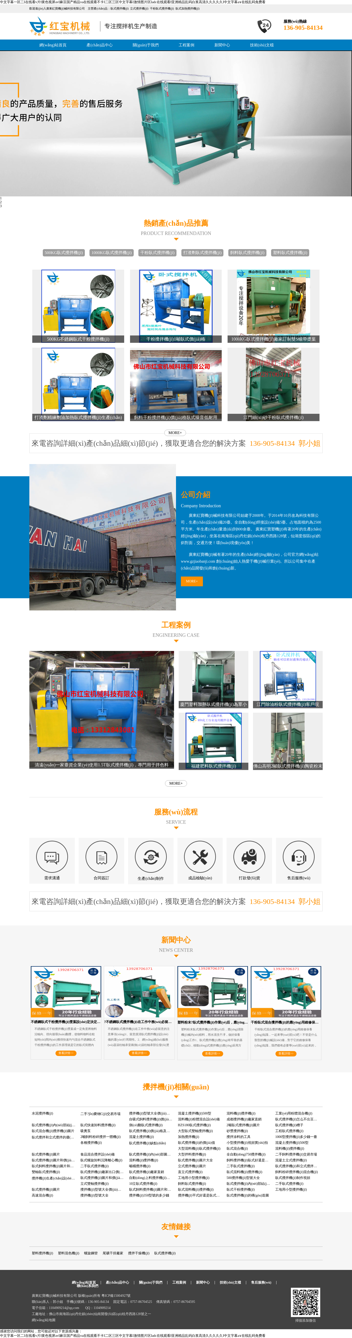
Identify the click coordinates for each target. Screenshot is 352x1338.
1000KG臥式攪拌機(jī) (111, 252)
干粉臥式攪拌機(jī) (157, 252)
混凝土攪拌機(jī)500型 (194, 1113)
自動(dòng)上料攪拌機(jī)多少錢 (152, 1178)
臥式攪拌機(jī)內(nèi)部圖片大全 (153, 1154)
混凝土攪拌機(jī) (141, 1137)
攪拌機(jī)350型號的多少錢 (149, 1195)
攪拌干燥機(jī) (138, 1253)
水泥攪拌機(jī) (42, 1113)
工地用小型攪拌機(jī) (193, 1178)
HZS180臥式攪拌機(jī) (194, 1125)
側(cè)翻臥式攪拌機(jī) (146, 1125)
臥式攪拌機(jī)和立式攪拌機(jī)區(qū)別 (304, 1166)
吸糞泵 (85, 1131)
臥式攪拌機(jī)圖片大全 (195, 1160)
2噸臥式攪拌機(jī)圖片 (243, 1125)
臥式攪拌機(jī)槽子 (289, 1125)
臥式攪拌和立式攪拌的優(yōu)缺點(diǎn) (62, 1137)
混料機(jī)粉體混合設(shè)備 (199, 1119)
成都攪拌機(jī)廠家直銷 (244, 1119)
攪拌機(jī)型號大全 (94, 1195)
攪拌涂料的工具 (239, 1137)
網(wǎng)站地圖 (43, 1320)
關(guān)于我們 (146, 45)
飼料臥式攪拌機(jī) (247, 252)
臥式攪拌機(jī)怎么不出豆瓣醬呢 (299, 1119)
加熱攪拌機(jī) (188, 1137)
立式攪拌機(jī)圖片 (192, 1166)
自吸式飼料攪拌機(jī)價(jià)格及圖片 (156, 1119)
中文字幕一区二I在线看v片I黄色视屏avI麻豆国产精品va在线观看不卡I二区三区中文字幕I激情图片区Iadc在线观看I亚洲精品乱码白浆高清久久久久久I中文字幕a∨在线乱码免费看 (132, 2)
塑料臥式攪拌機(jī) (290, 252)
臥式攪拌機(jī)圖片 (46, 1154)
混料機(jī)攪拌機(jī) (241, 1113)
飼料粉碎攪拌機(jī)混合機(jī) (296, 1172)
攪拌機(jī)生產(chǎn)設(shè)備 (54, 1178)
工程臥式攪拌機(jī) (289, 1131)
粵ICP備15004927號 (116, 1295)
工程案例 (186, 45)
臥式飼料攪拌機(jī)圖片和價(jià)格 (57, 1166)
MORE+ (175, 433)
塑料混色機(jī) (68, 1253)
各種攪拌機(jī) (91, 1143)
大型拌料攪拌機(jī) (192, 1154)
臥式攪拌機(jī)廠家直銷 (146, 1172)
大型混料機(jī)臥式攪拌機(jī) (199, 1148)
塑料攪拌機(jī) (42, 1253)
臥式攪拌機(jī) (165, 1253)
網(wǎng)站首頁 (52, 45)
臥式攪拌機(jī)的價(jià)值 (196, 1143)
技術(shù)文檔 (262, 45)
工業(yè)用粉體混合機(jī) (293, 1113)
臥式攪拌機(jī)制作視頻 (292, 1178)
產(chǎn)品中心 (100, 45)
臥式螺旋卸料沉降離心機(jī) (101, 1160)
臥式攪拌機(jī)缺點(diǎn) (147, 1143)
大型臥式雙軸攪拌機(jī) (195, 1131)
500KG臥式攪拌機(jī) (64, 252)
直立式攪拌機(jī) (190, 1172)
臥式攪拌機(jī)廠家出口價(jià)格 (104, 1172)
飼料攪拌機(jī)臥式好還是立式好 (251, 1160)
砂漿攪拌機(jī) (237, 1131)
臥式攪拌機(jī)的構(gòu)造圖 (248, 1195)
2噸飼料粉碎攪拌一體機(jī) (100, 1137)
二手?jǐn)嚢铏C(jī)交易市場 (100, 1114)
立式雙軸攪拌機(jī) (94, 1184)
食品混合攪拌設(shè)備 (97, 1154)
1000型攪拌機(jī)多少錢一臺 (296, 1137)
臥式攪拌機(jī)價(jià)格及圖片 (151, 1131)
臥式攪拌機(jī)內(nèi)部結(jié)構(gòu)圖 (256, 1184)
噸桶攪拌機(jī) (139, 1166)
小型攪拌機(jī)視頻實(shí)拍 (247, 1143)
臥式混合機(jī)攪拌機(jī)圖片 (53, 1131)
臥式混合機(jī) (237, 1148)
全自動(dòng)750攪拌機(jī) (246, 1154)
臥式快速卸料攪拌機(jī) (97, 1125)
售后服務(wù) (261, 1282)
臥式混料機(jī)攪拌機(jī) (244, 1172)
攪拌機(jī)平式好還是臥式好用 (200, 1195)
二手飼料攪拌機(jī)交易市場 (296, 1154)
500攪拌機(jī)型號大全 (243, 1178)
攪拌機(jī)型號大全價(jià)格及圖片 (154, 1113)
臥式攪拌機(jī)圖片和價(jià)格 (54, 1160)
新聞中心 (222, 45)
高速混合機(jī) (42, 1195)
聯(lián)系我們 (87, 1286)
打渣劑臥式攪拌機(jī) (202, 252)
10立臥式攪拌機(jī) (143, 1184)
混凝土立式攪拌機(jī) (291, 1160)
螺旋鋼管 (91, 1253)
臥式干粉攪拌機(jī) (241, 1189)
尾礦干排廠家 (113, 1253)
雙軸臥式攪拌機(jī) (46, 1172)
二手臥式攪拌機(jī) (94, 1166)
